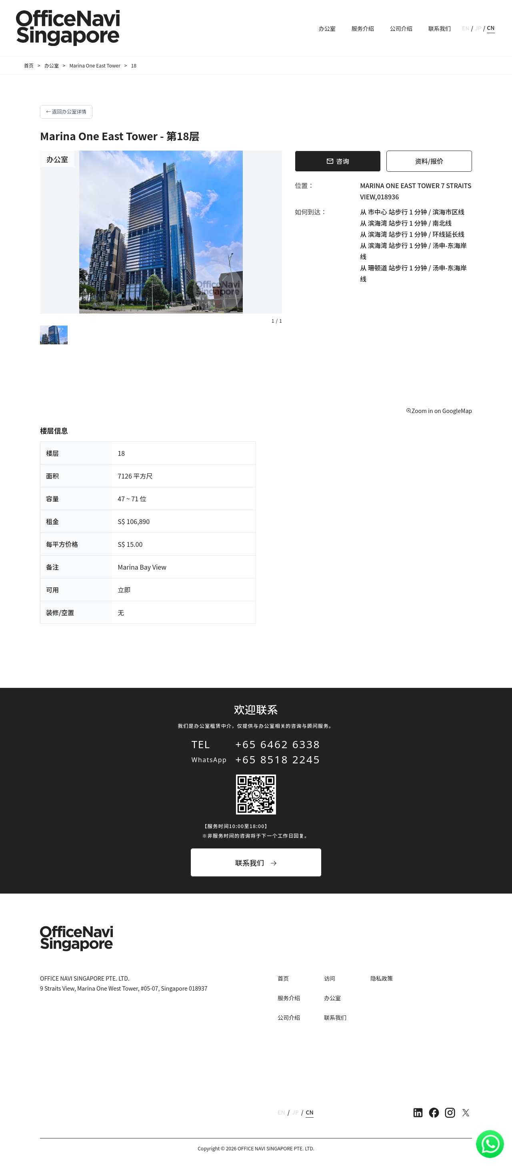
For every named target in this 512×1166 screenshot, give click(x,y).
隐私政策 (381, 978)
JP (478, 28)
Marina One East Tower (94, 65)
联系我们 (439, 28)
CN (490, 28)
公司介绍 (401, 28)
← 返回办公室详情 (66, 111)
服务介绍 (363, 28)
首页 (29, 65)
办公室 (327, 28)
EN (466, 28)
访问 (329, 978)
